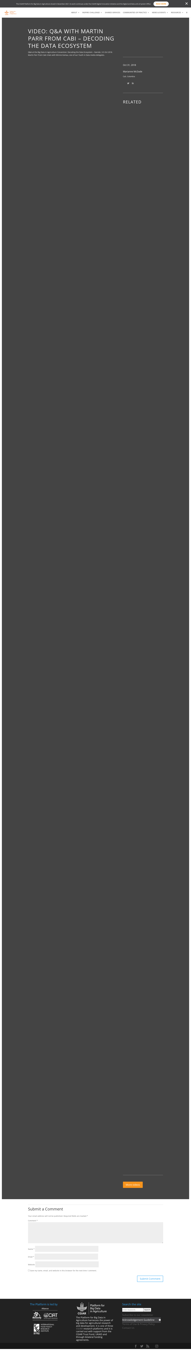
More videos (133, 1184)
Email (31, 1257)
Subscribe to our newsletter (137, 1315)
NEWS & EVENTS (159, 13)
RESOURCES (176, 13)
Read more (161, 4)
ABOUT (74, 13)
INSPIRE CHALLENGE (91, 13)
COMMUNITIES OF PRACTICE (135, 13)
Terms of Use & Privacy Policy (138, 1324)
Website (31, 1264)
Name (31, 1249)
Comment (33, 1220)
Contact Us (128, 1327)
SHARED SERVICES (112, 13)
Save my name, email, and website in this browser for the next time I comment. (63, 1270)
